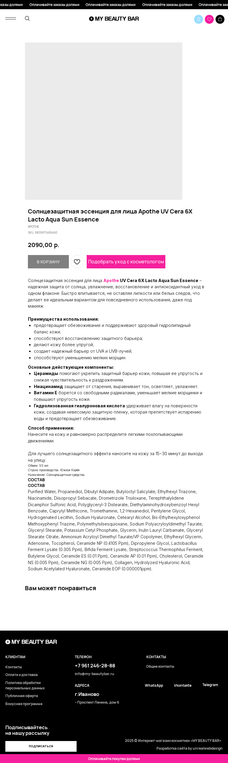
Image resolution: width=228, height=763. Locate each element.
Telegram (210, 685)
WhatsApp (154, 685)
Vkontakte (182, 685)
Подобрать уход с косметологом (126, 261)
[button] (41, 746)
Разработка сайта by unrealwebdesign (189, 748)
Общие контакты (160, 666)
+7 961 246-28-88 (95, 665)
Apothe (111, 280)
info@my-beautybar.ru (94, 674)
